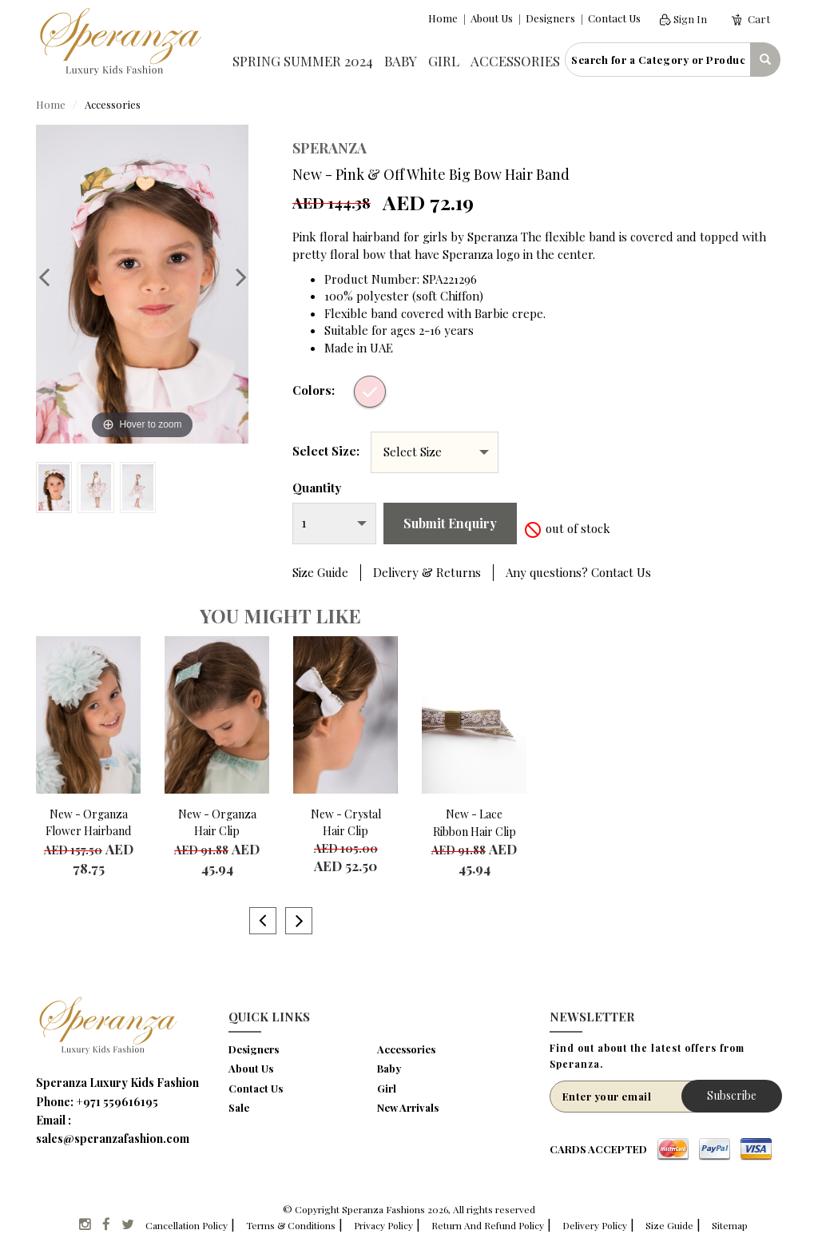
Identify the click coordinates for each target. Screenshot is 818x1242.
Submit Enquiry (450, 523)
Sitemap (730, 1225)
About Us (492, 18)
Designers (550, 18)
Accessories (515, 61)
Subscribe (731, 1095)
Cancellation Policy (186, 1225)
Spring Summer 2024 (302, 61)
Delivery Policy (594, 1225)
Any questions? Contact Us (578, 572)
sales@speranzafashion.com (112, 1138)
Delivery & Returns (427, 572)
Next (233, 277)
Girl (443, 61)
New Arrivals (408, 1107)
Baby (400, 61)
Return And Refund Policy (487, 1225)
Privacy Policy (383, 1225)
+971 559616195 (117, 1101)
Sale (238, 1107)
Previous (52, 277)
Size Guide (320, 572)
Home (443, 18)
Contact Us (614, 18)
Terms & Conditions (291, 1225)
